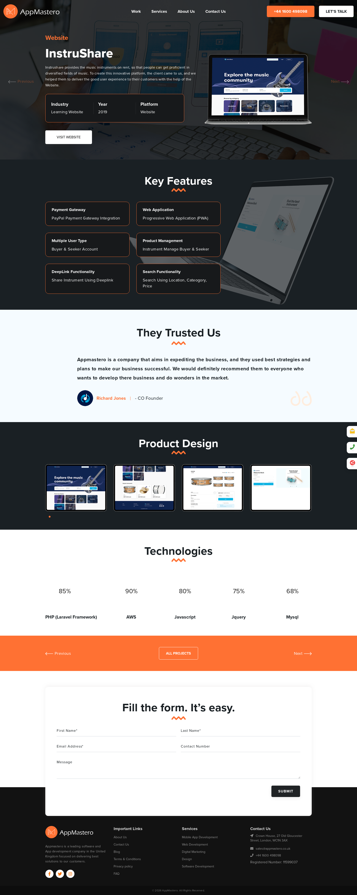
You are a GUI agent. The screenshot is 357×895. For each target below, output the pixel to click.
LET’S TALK (336, 11)
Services (159, 11)
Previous (21, 80)
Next (340, 80)
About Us (186, 11)
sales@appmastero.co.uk (270, 848)
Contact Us (215, 11)
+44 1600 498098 (290, 11)
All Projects (178, 653)
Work (136, 11)
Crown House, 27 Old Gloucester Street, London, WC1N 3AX (276, 838)
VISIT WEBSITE (69, 137)
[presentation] (91, 794)
